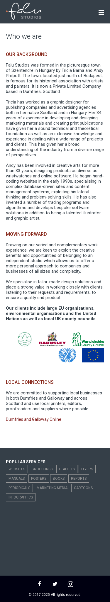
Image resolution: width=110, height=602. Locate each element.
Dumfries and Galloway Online (33, 419)
